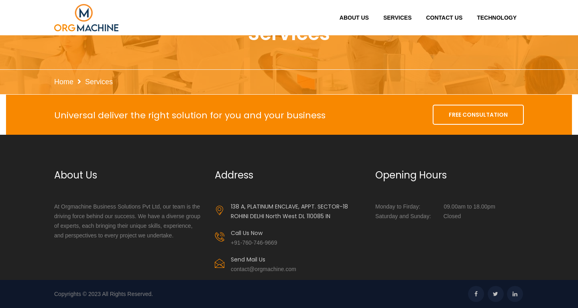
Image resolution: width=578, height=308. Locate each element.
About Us (354, 17)
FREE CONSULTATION (478, 115)
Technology (497, 17)
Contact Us (444, 17)
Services (397, 17)
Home (63, 82)
